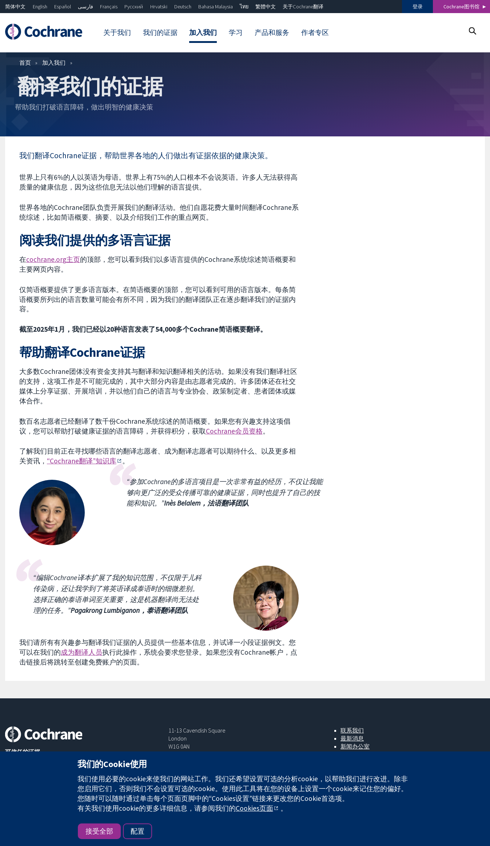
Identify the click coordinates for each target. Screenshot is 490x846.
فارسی (85, 6)
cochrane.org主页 (53, 259)
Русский (133, 6)
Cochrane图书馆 (461, 6)
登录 (418, 6)
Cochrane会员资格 (234, 431)
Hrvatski (158, 6)
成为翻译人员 (81, 652)
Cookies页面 (254, 808)
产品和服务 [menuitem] (272, 32)
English (40, 6)
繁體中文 (265, 6)
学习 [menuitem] (236, 32)
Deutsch (182, 6)
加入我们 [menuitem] (203, 32)
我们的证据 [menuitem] (160, 32)
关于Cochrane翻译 (303, 6)
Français (108, 6)
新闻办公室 (355, 746)
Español (62, 6)
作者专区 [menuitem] (315, 32)
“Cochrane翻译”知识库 (81, 460)
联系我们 (352, 730)
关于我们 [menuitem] (117, 32)
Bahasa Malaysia (215, 6)
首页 (25, 62)
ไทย (244, 6)
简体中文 (15, 6)
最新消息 (352, 738)
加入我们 (53, 62)
